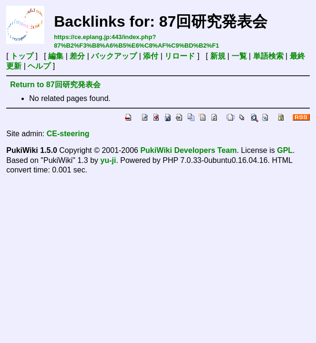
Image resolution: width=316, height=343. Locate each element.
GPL (285, 150)
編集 (55, 56)
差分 (77, 56)
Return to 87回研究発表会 (55, 85)
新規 (217, 56)
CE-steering (68, 134)
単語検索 (268, 56)
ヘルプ (39, 66)
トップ (21, 56)
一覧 (239, 56)
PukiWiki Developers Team (188, 150)
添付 (150, 56)
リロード (179, 56)
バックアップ (114, 56)
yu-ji (108, 160)
